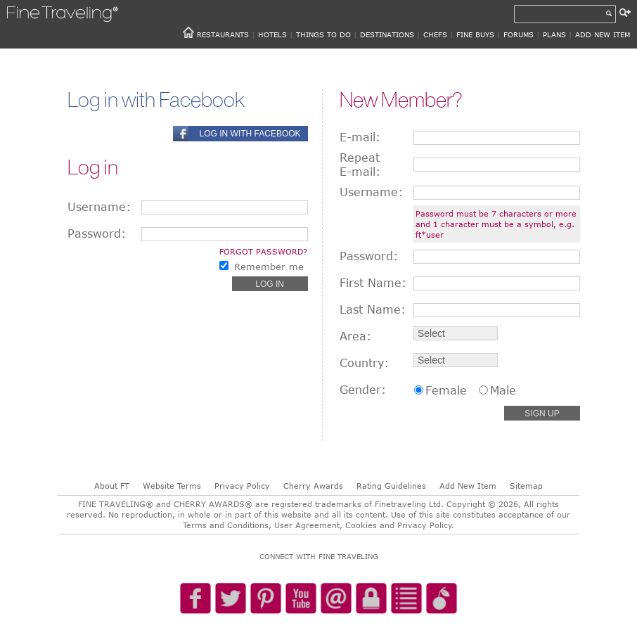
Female (446, 390)
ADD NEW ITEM (602, 34)
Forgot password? (263, 251)
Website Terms (172, 485)
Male (503, 390)
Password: (96, 233)
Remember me (269, 266)
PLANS (554, 34)
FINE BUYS (475, 34)
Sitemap (526, 485)
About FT (111, 485)
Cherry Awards (313, 485)
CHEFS (435, 34)
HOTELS (272, 34)
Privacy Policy (242, 485)
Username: (99, 206)
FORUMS (518, 34)
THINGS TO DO (323, 34)
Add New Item (467, 485)
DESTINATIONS (387, 34)
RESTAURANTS (223, 34)
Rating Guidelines (391, 485)
